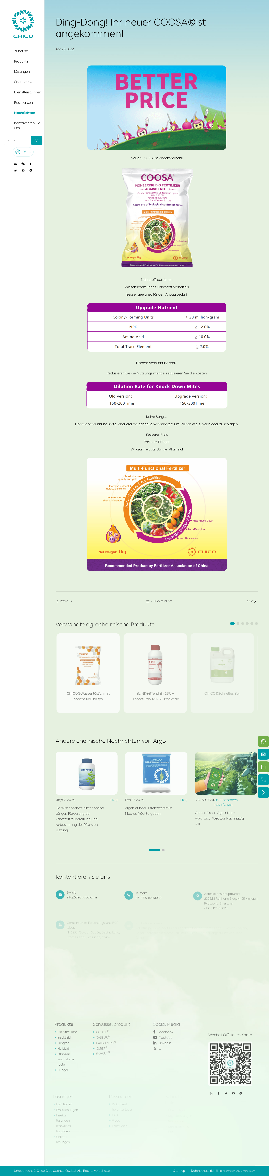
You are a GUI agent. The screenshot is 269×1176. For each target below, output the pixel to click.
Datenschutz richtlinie (206, 1170)
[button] (232, 623)
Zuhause (21, 51)
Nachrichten (24, 113)
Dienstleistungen (27, 92)
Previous (64, 601)
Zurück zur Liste (159, 601)
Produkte (21, 61)
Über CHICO (24, 82)
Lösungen (22, 72)
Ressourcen (23, 103)
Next (252, 601)
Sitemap (179, 1170)
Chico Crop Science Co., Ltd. (56, 1170)
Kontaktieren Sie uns (27, 125)
